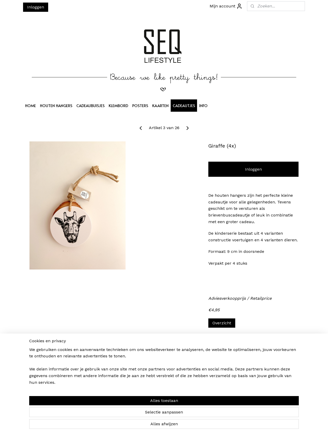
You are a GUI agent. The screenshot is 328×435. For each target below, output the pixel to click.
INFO (203, 105)
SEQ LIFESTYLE (154, 354)
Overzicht (221, 322)
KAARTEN (160, 105)
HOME (30, 105)
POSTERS (140, 105)
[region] (130, 412)
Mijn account (226, 6)
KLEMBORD (118, 105)
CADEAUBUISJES (90, 105)
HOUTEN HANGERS (56, 105)
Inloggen (35, 7)
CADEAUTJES (184, 105)
